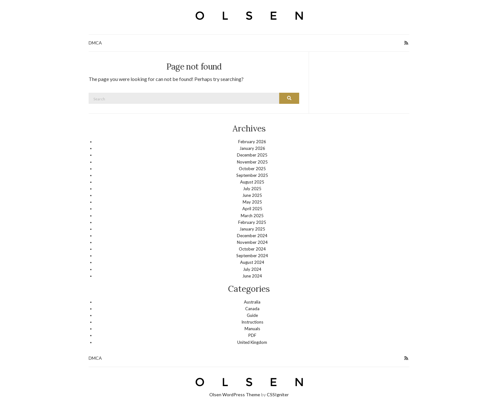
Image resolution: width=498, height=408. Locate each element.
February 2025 (252, 222)
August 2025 (252, 181)
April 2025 (252, 208)
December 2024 (252, 235)
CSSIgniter (278, 394)
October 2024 (252, 248)
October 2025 (252, 168)
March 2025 (252, 215)
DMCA (95, 42)
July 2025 (252, 188)
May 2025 (252, 201)
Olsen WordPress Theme (234, 394)
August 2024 (252, 262)
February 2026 (252, 141)
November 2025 (252, 161)
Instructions (252, 321)
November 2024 (252, 242)
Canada (252, 308)
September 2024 (252, 255)
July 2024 (252, 269)
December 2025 (252, 154)
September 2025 (252, 175)
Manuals (252, 328)
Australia (252, 301)
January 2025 (252, 228)
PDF (252, 335)
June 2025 (252, 195)
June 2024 (252, 275)
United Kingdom (252, 342)
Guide (252, 315)
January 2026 (252, 148)
